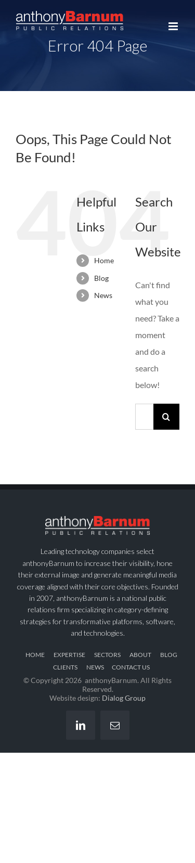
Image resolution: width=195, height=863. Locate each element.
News (103, 295)
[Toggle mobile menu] (173, 26)
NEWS (95, 667)
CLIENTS (65, 667)
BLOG (168, 655)
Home (104, 260)
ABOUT (140, 655)
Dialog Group (124, 697)
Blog (101, 278)
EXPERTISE (69, 655)
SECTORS (107, 655)
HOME (35, 655)
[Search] (166, 417)
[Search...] (144, 417)
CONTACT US (131, 667)
